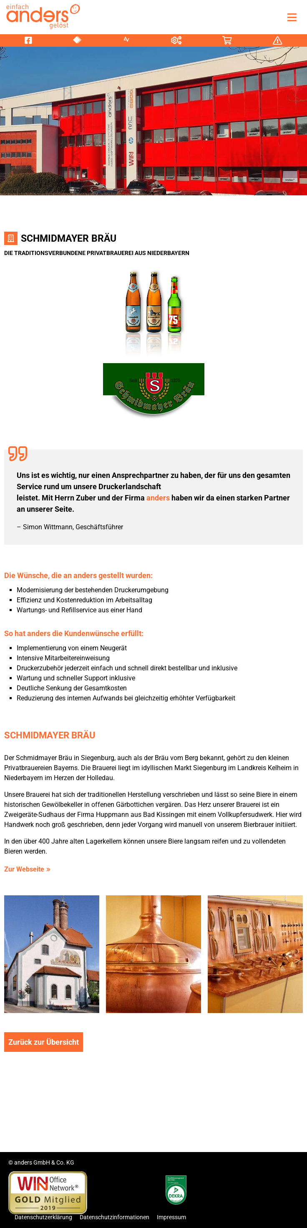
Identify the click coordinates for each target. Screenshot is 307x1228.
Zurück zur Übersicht (43, 1042)
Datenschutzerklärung (43, 1217)
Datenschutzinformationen (114, 1217)
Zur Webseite (24, 869)
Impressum (171, 1217)
